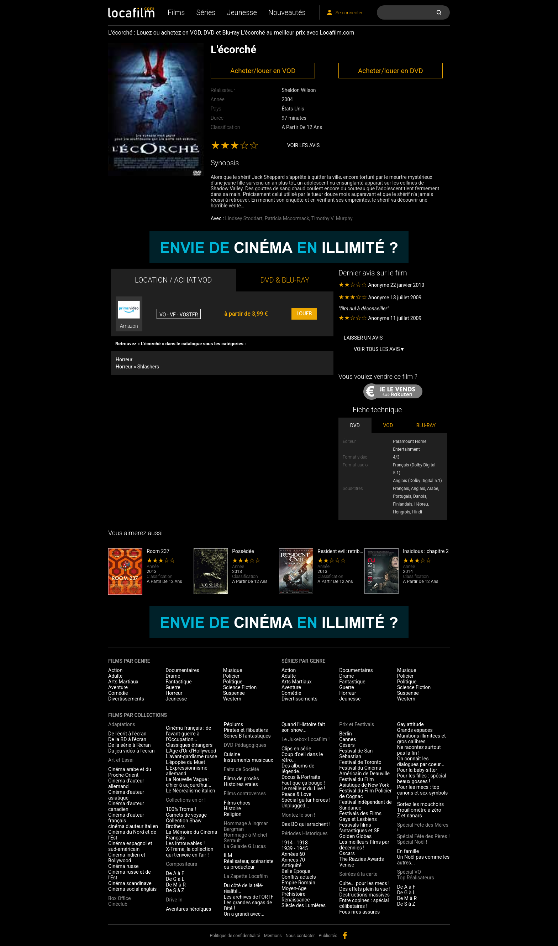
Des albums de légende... (297, 768)
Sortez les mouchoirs (420, 804)
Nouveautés (287, 12)
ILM (228, 855)
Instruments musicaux (248, 760)
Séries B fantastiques (247, 736)
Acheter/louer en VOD (262, 71)
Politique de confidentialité (235, 935)
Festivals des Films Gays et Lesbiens (360, 816)
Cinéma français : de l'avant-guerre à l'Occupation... (188, 733)
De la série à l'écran (129, 745)
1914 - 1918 (294, 843)
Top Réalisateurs (415, 877)
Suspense (234, 693)
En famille (408, 851)
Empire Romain (298, 882)
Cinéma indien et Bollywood (126, 857)
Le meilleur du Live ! (303, 788)
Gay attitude (410, 724)
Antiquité (291, 865)
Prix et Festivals (356, 724)
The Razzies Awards (361, 859)
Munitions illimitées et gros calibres (421, 738)
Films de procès (241, 778)
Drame (172, 676)
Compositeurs (181, 864)
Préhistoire (293, 894)
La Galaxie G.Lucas (245, 846)
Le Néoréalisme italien (190, 790)
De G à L (175, 879)
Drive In (174, 900)
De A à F (175, 873)
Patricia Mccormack (287, 218)
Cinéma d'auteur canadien (126, 806)
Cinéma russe (123, 866)
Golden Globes (355, 836)
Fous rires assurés (359, 912)
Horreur (124, 359)
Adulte (115, 676)
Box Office (119, 898)
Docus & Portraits (300, 777)
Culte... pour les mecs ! (364, 883)
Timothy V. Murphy (332, 218)
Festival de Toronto (360, 762)
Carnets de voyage (186, 815)
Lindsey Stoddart (244, 218)
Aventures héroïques (188, 909)
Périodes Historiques (304, 833)
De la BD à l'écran (127, 739)
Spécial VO (409, 872)
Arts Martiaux (123, 681)
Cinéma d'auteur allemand (126, 783)
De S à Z (175, 890)
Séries (206, 12)
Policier (231, 676)
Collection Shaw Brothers (183, 823)
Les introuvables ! (185, 843)
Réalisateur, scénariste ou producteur (249, 864)
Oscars (347, 853)
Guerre (172, 687)
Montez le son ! (298, 815)
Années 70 (293, 860)
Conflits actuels (298, 877)
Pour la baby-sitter (417, 770)
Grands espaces (415, 730)
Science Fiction (240, 687)
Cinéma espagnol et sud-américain (130, 846)
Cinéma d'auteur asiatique (126, 795)
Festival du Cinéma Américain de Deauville (364, 770)
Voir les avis (303, 145)
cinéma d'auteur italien (133, 826)
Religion (233, 814)
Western (232, 699)
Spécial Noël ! (412, 842)
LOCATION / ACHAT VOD (173, 280)
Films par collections (137, 715)
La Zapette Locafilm (246, 876)
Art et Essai (120, 760)
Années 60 (293, 854)
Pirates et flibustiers (246, 730)
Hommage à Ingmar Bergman (246, 826)
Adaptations (121, 724)
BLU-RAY (426, 425)
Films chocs (237, 803)
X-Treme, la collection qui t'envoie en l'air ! (189, 852)
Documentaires (182, 670)
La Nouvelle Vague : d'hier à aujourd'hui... (188, 782)
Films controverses (245, 793)
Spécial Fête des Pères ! (423, 836)
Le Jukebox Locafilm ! (305, 739)
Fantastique (178, 681)
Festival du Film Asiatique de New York (364, 782)
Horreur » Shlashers (137, 366)
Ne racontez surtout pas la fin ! (419, 750)
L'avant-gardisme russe (191, 756)
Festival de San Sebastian (356, 753)
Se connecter (349, 12)
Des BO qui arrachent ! (306, 824)
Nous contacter (300, 935)
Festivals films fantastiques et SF (359, 827)
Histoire (232, 808)
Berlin (345, 733)
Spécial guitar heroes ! (306, 800)
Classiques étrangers (189, 745)
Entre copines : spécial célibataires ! (364, 903)
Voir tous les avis (377, 349)
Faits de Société (241, 769)
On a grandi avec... (244, 914)
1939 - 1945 (294, 848)
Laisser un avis (363, 338)
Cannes (347, 739)
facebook (344, 935)
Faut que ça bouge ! (303, 783)
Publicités (328, 935)
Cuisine (232, 754)
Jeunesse (242, 12)
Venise (346, 865)
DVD (355, 425)
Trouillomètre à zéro (419, 810)
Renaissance (295, 900)
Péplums (233, 724)
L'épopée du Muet (185, 762)
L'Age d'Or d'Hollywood (191, 751)
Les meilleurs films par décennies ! (364, 845)
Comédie (118, 693)
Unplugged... (295, 805)
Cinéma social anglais (132, 889)
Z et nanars (409, 815)
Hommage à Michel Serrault (245, 837)
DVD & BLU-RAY (284, 280)
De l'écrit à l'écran (127, 733)
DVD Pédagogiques (245, 745)
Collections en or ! (186, 800)
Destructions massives (364, 895)
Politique (233, 681)
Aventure (118, 687)
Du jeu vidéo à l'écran (131, 751)
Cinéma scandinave (130, 883)
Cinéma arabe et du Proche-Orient (129, 772)
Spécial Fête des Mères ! (422, 827)
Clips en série (296, 748)
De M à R (176, 885)
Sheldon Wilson (298, 90)
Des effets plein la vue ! (364, 889)
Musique (232, 670)
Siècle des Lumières (303, 905)
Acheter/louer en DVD (390, 71)
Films (176, 12)
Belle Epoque (295, 871)
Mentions (273, 935)
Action (115, 670)
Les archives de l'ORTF (249, 897)
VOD (388, 425)
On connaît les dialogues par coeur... (420, 761)
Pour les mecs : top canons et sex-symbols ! (422, 792)
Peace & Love (296, 794)
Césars (346, 745)
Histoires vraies (241, 784)
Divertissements (126, 699)
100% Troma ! (181, 809)
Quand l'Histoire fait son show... (303, 727)
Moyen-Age (293, 888)
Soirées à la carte (358, 874)
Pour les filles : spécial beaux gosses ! (421, 778)
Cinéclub (117, 904)
